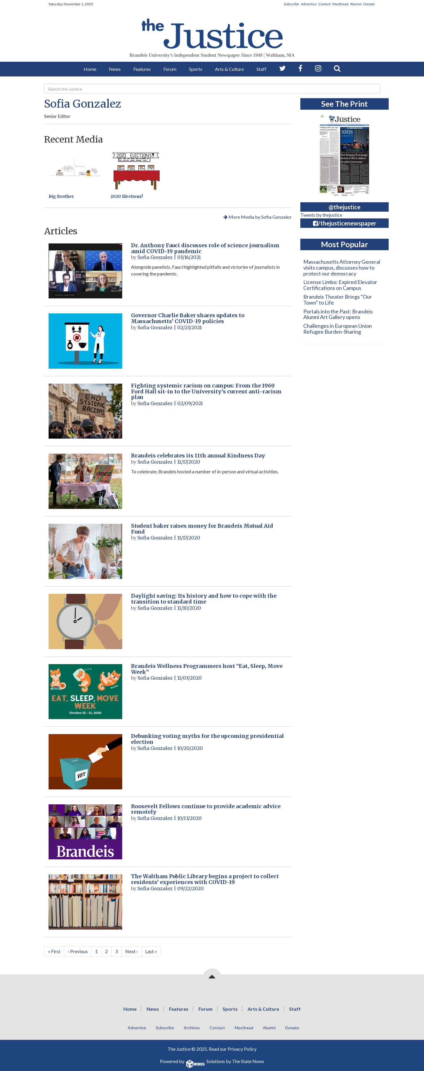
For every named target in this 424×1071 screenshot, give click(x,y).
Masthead (340, 4)
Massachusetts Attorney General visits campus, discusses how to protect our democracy (341, 267)
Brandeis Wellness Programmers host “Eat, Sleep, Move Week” (207, 669)
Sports (195, 69)
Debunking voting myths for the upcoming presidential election (207, 739)
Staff (261, 69)
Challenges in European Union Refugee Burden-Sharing (337, 329)
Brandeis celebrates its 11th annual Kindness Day (198, 455)
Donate (369, 4)
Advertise (309, 4)
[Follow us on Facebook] (300, 68)
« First (54, 951)
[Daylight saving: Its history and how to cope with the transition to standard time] (85, 621)
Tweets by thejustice (321, 215)
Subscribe (291, 4)
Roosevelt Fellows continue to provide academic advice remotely (206, 809)
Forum (169, 69)
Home (90, 69)
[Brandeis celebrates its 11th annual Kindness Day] (85, 481)
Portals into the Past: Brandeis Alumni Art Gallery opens (338, 314)
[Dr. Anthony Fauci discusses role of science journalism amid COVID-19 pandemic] (85, 270)
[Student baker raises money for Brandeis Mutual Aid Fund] (85, 551)
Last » (151, 951)
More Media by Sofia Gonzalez (257, 217)
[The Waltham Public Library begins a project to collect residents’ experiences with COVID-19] (85, 901)
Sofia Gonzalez (82, 104)
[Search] (212, 89)
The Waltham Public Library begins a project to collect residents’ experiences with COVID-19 (205, 879)
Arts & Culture (229, 69)
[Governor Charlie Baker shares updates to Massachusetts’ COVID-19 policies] (85, 340)
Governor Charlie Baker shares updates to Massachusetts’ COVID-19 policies (187, 318)
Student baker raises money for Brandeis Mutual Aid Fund (202, 528)
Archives (192, 1027)
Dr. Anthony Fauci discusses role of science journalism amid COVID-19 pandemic (205, 248)
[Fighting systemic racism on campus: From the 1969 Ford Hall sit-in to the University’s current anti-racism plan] (85, 411)
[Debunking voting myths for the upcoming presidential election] (85, 761)
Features (142, 69)
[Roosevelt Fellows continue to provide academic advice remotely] (85, 831)
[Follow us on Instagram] (318, 68)
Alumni (356, 4)
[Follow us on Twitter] (282, 68)
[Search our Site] (337, 68)
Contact (324, 4)
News (115, 69)
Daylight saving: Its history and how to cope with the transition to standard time (203, 598)
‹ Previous (78, 951)
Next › (131, 951)
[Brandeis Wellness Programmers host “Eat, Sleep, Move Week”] (85, 691)
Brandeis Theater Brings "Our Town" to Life (337, 299)
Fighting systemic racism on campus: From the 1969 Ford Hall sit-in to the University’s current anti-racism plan (206, 391)
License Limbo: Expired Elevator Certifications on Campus (340, 285)
